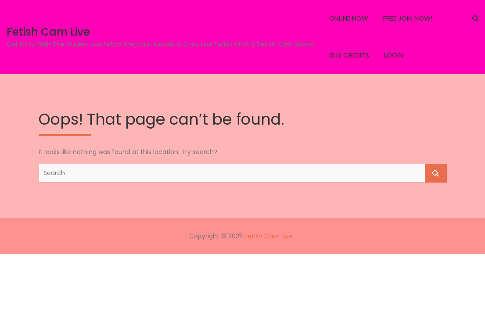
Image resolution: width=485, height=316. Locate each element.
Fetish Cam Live (48, 32)
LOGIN (393, 55)
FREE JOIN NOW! (407, 18)
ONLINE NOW (348, 18)
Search (436, 173)
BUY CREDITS (349, 55)
